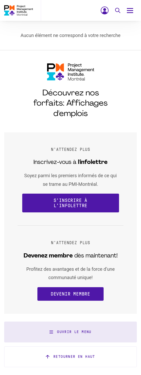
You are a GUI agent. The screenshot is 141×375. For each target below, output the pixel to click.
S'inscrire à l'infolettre (71, 203)
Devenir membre (70, 294)
